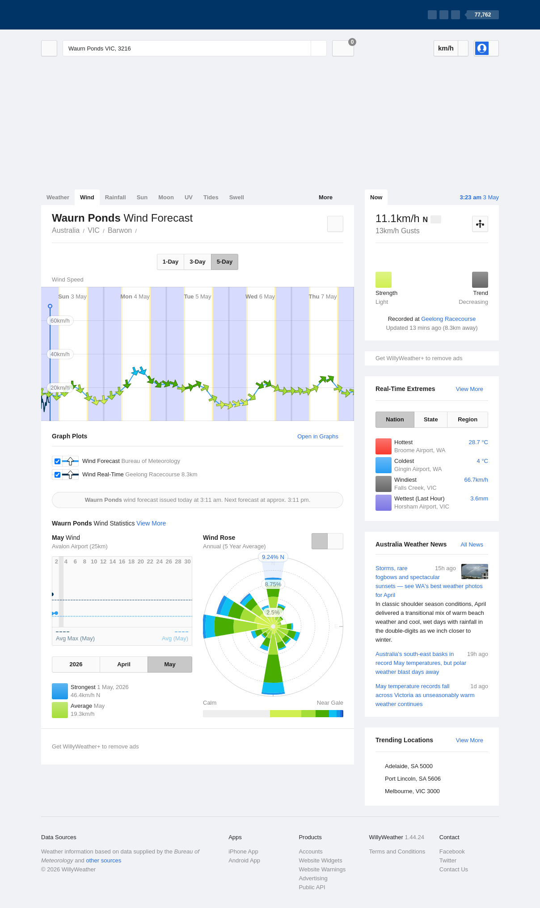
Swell (236, 197)
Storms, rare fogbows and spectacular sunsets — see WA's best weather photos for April (431, 604)
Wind (87, 197)
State (431, 419)
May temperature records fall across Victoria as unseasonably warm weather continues (431, 694)
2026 (75, 664)
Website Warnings (322, 869)
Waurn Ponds (141, 229)
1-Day (170, 261)
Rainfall (115, 197)
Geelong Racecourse (448, 318)
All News (471, 544)
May (169, 664)
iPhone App (243, 851)
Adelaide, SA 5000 (409, 766)
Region (467, 419)
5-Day (224, 261)
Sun (142, 197)
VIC (94, 230)
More (326, 197)
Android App (244, 860)
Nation (395, 419)
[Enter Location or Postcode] (195, 48)
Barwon (120, 230)
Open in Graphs (317, 436)
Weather (57, 197)
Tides (211, 197)
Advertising (313, 878)
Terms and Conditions (397, 851)
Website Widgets (320, 860)
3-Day (197, 261)
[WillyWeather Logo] (83, 14)
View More (469, 389)
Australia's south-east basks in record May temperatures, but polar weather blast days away (431, 662)
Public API (312, 887)
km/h (446, 48)
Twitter (447, 860)
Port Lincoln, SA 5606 (413, 778)
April (124, 664)
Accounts (310, 851)
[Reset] (303, 48)
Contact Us (453, 869)
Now (376, 197)
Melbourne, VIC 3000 (412, 791)
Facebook (452, 851)
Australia (66, 230)
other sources (103, 860)
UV (189, 197)
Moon (166, 197)
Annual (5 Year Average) (234, 546)
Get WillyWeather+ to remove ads (418, 358)
